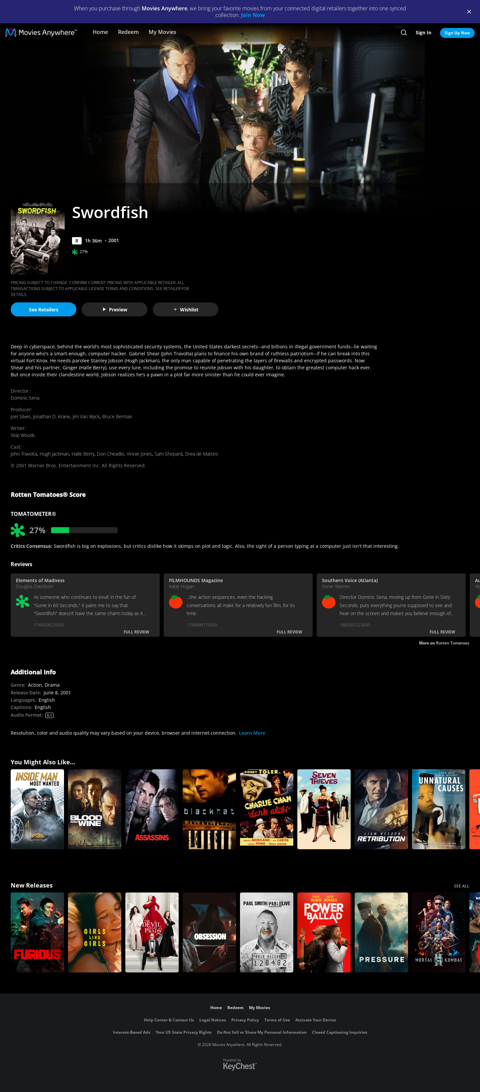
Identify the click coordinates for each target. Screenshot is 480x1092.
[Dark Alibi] (266, 809)
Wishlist (185, 309)
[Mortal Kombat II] (438, 932)
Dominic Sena (25, 398)
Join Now (253, 15)
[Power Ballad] (324, 932)
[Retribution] (381, 809)
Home (100, 32)
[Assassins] (152, 809)
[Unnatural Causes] (438, 809)
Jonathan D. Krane (51, 416)
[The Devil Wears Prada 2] (152, 932)
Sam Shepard (168, 454)
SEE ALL (461, 886)
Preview (114, 309)
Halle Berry (83, 454)
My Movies (162, 32)
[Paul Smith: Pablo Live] (266, 932)
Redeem (128, 32)
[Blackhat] (209, 809)
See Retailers (43, 309)
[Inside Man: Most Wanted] (37, 809)
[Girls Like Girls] (94, 932)
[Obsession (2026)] (209, 932)
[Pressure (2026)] (381, 932)
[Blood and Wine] (94, 809)
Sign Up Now (457, 33)
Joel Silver (20, 416)
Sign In (423, 32)
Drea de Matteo (201, 454)
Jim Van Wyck (86, 416)
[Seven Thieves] (324, 809)
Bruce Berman (117, 416)
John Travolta (24, 454)
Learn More (252, 733)
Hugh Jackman (54, 454)
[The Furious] (37, 932)
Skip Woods (23, 435)
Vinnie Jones (139, 454)
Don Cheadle (110, 454)
